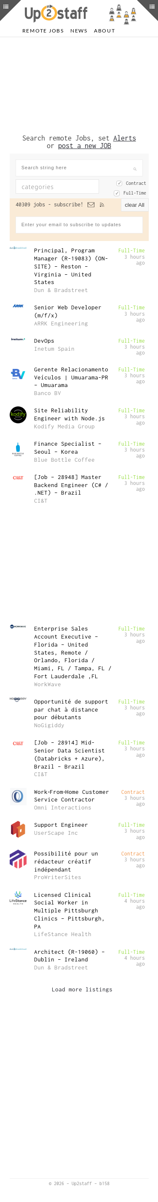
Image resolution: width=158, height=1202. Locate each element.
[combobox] (57, 186)
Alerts (124, 138)
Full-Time (134, 192)
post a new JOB (84, 145)
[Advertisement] (79, 85)
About (104, 30)
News (79, 30)
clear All (135, 205)
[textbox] (63, 186)
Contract (136, 183)
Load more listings (82, 989)
